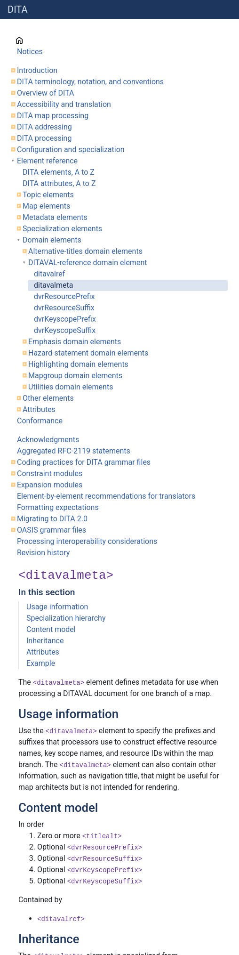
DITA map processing (52, 115)
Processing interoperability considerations (87, 541)
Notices (30, 51)
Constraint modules (49, 473)
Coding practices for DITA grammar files (84, 462)
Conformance (40, 420)
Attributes (39, 409)
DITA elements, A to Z (59, 172)
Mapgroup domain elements (75, 375)
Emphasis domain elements (74, 341)
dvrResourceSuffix (64, 307)
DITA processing (44, 138)
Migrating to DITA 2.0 (52, 518)
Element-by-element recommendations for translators (106, 496)
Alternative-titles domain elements (85, 251)
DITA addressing (44, 126)
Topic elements (48, 194)
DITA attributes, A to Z (59, 183)
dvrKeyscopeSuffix (65, 330)
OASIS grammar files (51, 530)
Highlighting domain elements (78, 364)
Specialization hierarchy (65, 618)
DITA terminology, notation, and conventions (90, 81)
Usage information (57, 606)
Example (40, 663)
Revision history (43, 552)
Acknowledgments (48, 439)
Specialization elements (62, 228)
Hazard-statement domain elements (88, 352)
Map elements (46, 206)
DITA (18, 9)
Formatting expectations (58, 507)
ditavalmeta (53, 285)
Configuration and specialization (71, 149)
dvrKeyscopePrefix (65, 319)
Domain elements (52, 239)
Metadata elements (55, 217)
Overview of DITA (45, 93)
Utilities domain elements (70, 386)
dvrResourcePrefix (64, 296)
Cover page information (56, 40)
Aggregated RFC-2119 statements (73, 450)
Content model (51, 629)
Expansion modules (49, 484)
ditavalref (49, 273)
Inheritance (45, 640)
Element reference (47, 160)
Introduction (37, 70)
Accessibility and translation (64, 104)
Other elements (48, 398)
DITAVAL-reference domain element (87, 262)
